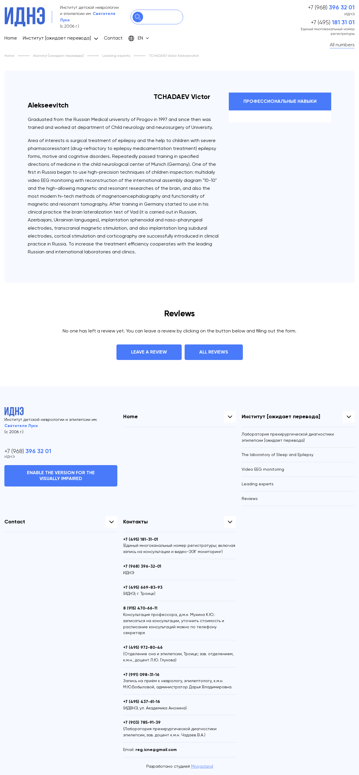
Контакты (135, 522)
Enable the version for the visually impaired (61, 476)
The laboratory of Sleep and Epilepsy (277, 454)
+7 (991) (141, 674)
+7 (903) (142, 722)
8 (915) (140, 608)
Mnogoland (202, 766)
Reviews (250, 498)
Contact (113, 38)
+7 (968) (331, 7)
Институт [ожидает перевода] (57, 38)
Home (10, 38)
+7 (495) (333, 22)
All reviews (213, 352)
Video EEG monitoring (263, 469)
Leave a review (149, 352)
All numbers (342, 44)
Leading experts (116, 56)
